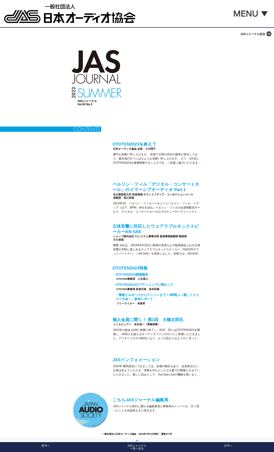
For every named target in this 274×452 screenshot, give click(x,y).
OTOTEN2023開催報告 (132, 274)
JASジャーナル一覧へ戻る (136, 447)
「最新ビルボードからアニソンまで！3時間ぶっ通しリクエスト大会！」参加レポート (157, 297)
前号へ (45, 445)
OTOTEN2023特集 (130, 268)
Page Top (137, 443)
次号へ (228, 445)
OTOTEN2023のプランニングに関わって (144, 284)
